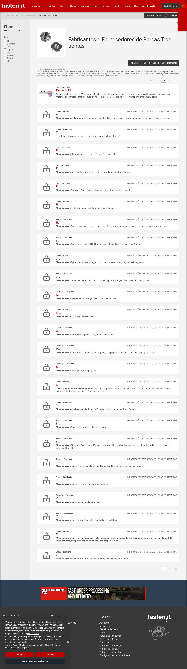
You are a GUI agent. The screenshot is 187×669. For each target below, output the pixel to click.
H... (58, 204)
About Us (104, 622)
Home (7, 15)
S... (58, 367)
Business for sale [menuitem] (101, 6)
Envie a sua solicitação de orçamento (164, 15)
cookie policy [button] (33, 633)
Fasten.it (13, 1)
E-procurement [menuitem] (36, 6)
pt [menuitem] (183, 6)
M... (58, 313)
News (102, 632)
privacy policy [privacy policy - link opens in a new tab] (38, 625)
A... (58, 114)
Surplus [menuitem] (51, 6)
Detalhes (134, 62)
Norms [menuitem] (73, 6)
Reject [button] (19, 655)
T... (58, 462)
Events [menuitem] (117, 6)
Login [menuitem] (152, 6)
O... (58, 331)
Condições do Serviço (110, 645)
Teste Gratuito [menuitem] (170, 6)
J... (58, 258)
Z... (58, 534)
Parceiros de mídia (108, 629)
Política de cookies (109, 648)
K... (58, 295)
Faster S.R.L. (64, 90)
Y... (58, 516)
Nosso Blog (105, 626)
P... (58, 349)
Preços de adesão (108, 639)
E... (58, 150)
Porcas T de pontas (48, 15)
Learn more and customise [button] (35, 661)
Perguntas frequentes (110, 635)
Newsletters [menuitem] (139, 6)
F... (58, 168)
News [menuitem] (127, 6)
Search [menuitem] (62, 6)
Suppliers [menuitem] (85, 6)
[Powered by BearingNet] (166, 633)
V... (58, 498)
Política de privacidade (111, 652)
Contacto (104, 642)
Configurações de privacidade (114, 655)
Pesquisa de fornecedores (24, 15)
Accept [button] (50, 655)
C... (58, 132)
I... (57, 240)
